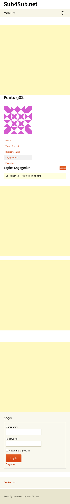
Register (11, 464)
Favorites (9, 163)
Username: (12, 427)
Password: (12, 438)
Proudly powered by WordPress (22, 496)
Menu (8, 13)
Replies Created (12, 151)
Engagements (12, 157)
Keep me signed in (19, 450)
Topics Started (12, 146)
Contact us (10, 482)
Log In (13, 458)
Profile (8, 140)
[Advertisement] (35, 60)
